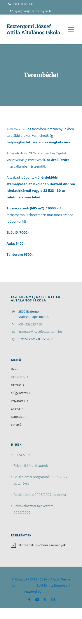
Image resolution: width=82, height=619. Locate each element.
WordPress (50, 591)
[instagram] (53, 599)
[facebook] (29, 599)
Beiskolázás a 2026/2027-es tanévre (41, 494)
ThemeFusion (26, 585)
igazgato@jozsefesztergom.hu (40, 331)
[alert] (41, 545)
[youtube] (37, 599)
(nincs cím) (22, 454)
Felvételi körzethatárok (31, 465)
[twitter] (45, 599)
